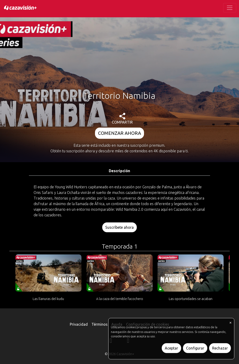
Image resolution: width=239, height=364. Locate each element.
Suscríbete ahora (119, 227)
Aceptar (171, 348)
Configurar (195, 348)
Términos (99, 324)
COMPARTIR (122, 118)
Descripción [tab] (119, 171)
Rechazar (220, 348)
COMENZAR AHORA (119, 133)
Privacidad (79, 324)
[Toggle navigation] (229, 7)
